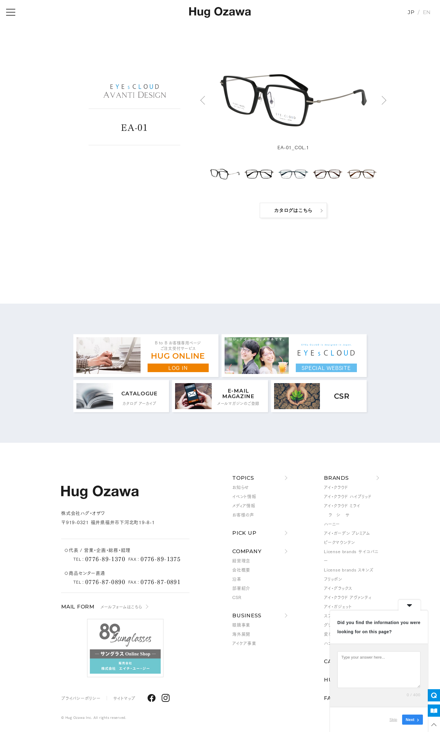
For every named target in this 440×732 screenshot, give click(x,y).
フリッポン (333, 578)
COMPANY (246, 551)
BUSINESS (247, 615)
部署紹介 (241, 588)
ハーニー (332, 523)
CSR (236, 597)
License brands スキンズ (348, 569)
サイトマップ (124, 698)
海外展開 (241, 633)
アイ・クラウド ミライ (342, 505)
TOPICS (243, 478)
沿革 (236, 578)
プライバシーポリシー (81, 698)
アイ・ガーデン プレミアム (347, 533)
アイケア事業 (244, 643)
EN (427, 12)
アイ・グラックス (338, 588)
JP (411, 12)
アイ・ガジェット (338, 606)
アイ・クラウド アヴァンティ (348, 597)
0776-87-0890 (105, 581)
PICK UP (244, 533)
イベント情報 (244, 496)
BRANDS (336, 478)
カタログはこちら (293, 210)
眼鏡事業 (241, 624)
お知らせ (240, 487)
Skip (393, 719)
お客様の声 (243, 514)
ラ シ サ (337, 514)
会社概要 (241, 569)
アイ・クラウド (336, 487)
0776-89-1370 (105, 558)
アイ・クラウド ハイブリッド (348, 496)
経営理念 (241, 560)
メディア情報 (243, 505)
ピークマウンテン (339, 542)
